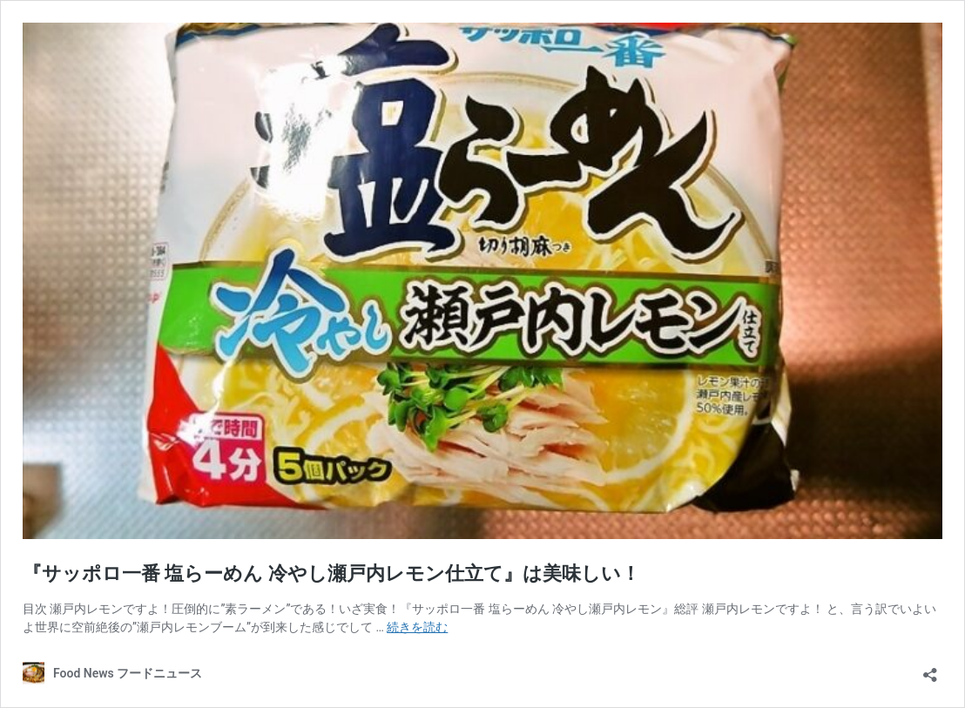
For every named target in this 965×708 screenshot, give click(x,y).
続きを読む (417, 627)
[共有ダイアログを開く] (930, 669)
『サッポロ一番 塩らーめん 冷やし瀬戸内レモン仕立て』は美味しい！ (331, 573)
